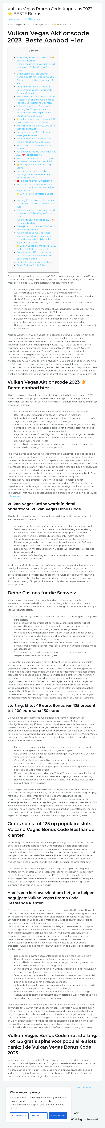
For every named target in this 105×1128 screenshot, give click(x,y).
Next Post (84, 1087)
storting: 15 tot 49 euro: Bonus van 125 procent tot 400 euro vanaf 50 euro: (35, 80)
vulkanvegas (14, 496)
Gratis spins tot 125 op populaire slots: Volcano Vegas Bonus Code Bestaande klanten (34, 90)
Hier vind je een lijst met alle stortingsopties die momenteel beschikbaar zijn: (33, 174)
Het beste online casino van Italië (34, 161)
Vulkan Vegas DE (18, 19)
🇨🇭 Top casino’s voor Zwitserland (34, 180)
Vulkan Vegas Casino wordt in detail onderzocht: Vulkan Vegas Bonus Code (35, 67)
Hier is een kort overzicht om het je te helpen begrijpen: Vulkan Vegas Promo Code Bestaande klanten (35, 99)
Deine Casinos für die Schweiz (32, 73)
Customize (19, 1115)
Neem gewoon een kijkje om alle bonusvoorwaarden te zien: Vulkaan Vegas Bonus (35, 187)
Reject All (38, 1115)
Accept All (58, 1115)
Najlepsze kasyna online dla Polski (34, 158)
